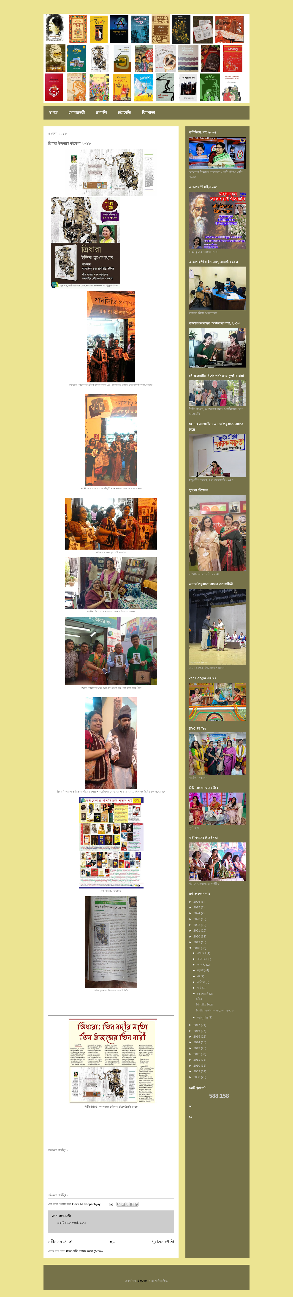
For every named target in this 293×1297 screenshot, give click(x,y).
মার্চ (199, 987)
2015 (197, 1036)
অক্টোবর (202, 959)
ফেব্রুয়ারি (203, 993)
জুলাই (201, 970)
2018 (197, 948)
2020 (197, 936)
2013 (197, 1048)
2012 (197, 1054)
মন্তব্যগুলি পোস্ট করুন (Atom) (84, 1251)
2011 (197, 1059)
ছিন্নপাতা (148, 112)
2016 (197, 1031)
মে (199, 976)
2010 (197, 1065)
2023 (197, 919)
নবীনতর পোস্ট (60, 1242)
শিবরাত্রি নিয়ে (204, 1004)
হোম (112, 1242)
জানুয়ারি (203, 1017)
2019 (197, 942)
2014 (197, 1042)
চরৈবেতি (124, 112)
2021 (197, 930)
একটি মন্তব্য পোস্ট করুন (71, 1223)
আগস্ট (201, 964)
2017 (197, 1025)
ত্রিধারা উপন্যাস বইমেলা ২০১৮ (214, 1010)
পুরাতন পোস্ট (163, 1242)
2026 (197, 901)
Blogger (143, 1280)
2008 (197, 1077)
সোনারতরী (76, 112)
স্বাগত (53, 112)
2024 (197, 913)
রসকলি (101, 112)
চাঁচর (199, 998)
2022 (197, 924)
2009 (197, 1071)
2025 (197, 907)
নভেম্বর (202, 953)
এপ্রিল (201, 982)
